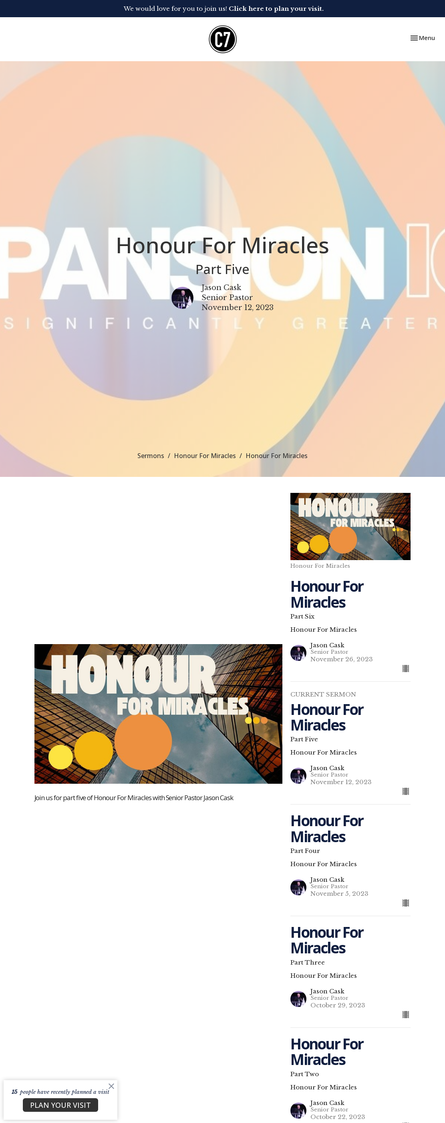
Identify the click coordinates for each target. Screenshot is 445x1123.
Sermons (150, 455)
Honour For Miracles (205, 455)
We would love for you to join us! (224, 8)
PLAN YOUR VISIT (60, 1105)
